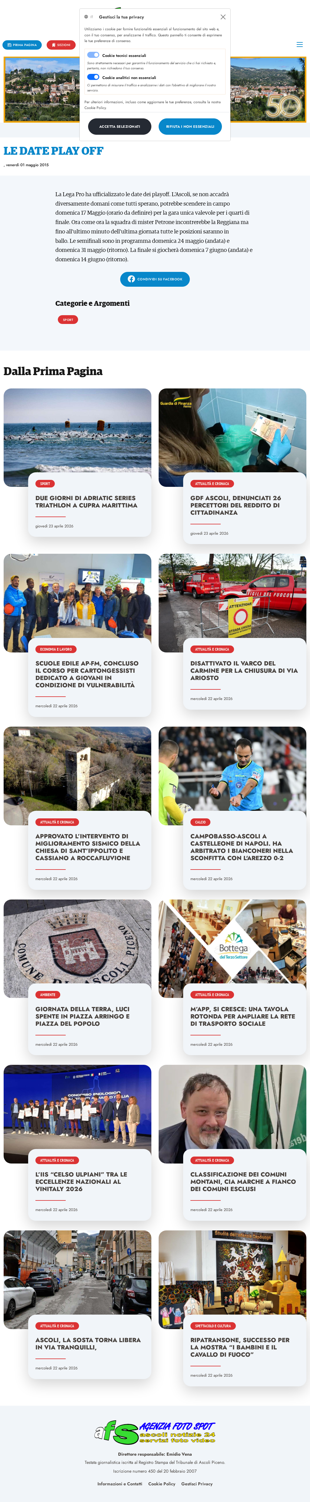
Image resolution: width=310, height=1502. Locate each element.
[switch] (93, 77)
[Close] (223, 17)
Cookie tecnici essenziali (124, 55)
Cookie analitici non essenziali (129, 78)
